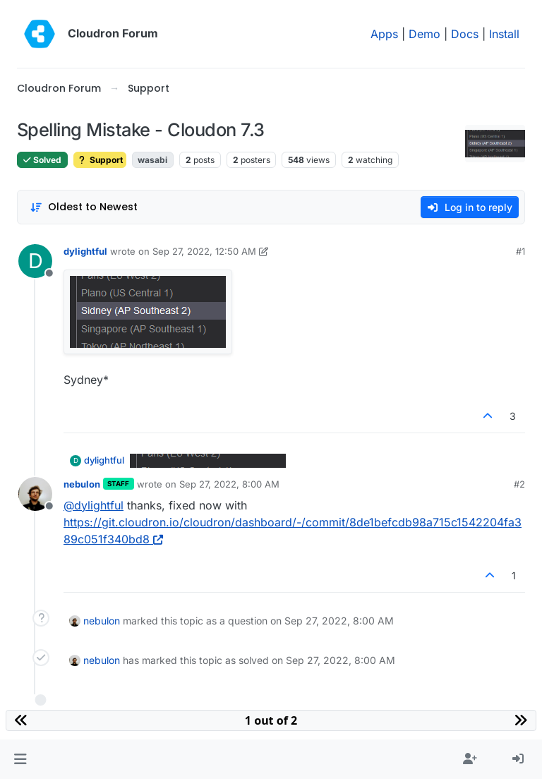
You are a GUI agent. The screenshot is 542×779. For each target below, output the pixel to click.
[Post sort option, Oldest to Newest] (83, 207)
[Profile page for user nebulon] (35, 494)
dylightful (85, 251)
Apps (384, 34)
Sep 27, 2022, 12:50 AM (204, 251)
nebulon (82, 484)
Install (504, 34)
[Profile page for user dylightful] (35, 261)
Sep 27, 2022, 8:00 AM (229, 484)
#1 (520, 251)
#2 (519, 484)
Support (100, 160)
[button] (20, 759)
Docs (464, 34)
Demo (424, 34)
